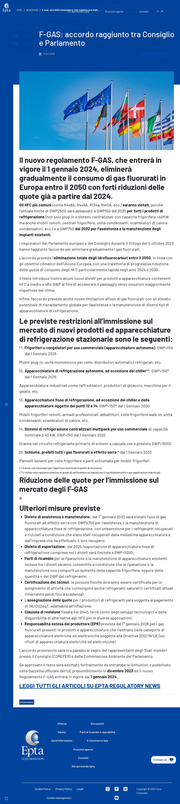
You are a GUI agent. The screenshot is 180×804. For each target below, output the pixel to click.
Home (19, 10)
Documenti (97, 723)
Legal (80, 788)
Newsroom (32, 10)
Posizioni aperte (114, 11)
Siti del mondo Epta (83, 766)
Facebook (117, 789)
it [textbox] (158, 11)
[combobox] (165, 12)
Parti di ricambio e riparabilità (97, 732)
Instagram (108, 789)
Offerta (61, 723)
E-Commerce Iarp (97, 740)
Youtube (117, 798)
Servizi (62, 732)
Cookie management (59, 797)
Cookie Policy (43, 788)
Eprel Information (62, 740)
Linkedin (125, 789)
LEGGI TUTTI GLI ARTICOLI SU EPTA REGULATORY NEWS (89, 685)
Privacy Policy (63, 788)
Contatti (143, 11)
